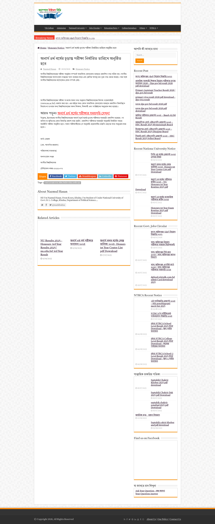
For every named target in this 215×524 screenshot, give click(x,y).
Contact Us (175, 519)
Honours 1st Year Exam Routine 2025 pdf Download (162, 210)
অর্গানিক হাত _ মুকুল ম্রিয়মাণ (147, 415)
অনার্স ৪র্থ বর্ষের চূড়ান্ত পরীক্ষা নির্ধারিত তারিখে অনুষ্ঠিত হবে (62, 183)
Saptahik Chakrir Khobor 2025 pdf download (159, 382)
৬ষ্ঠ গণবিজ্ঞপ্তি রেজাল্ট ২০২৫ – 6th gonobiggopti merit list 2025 (163, 303)
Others (142, 28)
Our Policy (162, 519)
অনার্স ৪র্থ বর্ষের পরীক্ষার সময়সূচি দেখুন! (84, 113)
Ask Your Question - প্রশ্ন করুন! (150, 491)
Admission (61, 28)
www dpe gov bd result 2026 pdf (151, 104)
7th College (49, 28)
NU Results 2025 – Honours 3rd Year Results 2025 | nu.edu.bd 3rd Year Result (51, 247)
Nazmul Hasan (49, 69)
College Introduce (129, 28)
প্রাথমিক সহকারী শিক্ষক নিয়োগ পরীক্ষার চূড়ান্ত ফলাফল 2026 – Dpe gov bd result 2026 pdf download (155, 83)
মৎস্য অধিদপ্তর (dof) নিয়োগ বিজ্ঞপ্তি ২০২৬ (75, 38)
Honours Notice (56, 48)
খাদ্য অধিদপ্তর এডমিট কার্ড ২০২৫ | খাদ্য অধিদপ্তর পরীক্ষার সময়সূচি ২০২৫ (162, 267)
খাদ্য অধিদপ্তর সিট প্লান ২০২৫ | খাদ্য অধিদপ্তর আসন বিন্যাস (163, 254)
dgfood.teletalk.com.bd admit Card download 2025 (163, 279)
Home (39, 28)
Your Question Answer (146, 494)
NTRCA (153, 28)
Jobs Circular (94, 28)
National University (77, 28)
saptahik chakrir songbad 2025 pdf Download (159, 405)
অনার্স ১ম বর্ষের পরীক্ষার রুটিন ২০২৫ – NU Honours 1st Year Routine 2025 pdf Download (153, 184)
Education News (110, 28)
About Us (151, 519)
